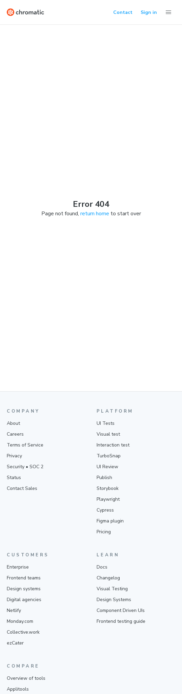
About (13, 423)
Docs (102, 567)
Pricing (104, 532)
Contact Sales (22, 488)
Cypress (105, 510)
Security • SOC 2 (25, 466)
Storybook (108, 488)
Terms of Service (25, 445)
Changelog (108, 578)
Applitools (18, 689)
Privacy (14, 456)
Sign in (149, 12)
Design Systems (114, 599)
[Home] (25, 12)
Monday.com (20, 621)
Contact (123, 12)
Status (14, 477)
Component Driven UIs (121, 610)
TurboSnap (109, 456)
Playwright (108, 499)
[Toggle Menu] (168, 12)
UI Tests (106, 423)
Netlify (14, 610)
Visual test (108, 434)
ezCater (15, 643)
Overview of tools (26, 678)
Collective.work (23, 632)
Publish (104, 477)
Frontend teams (24, 578)
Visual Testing (112, 589)
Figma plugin (110, 521)
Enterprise (18, 567)
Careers (15, 434)
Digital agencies (24, 599)
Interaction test (113, 445)
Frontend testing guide (121, 621)
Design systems (24, 589)
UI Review (107, 466)
